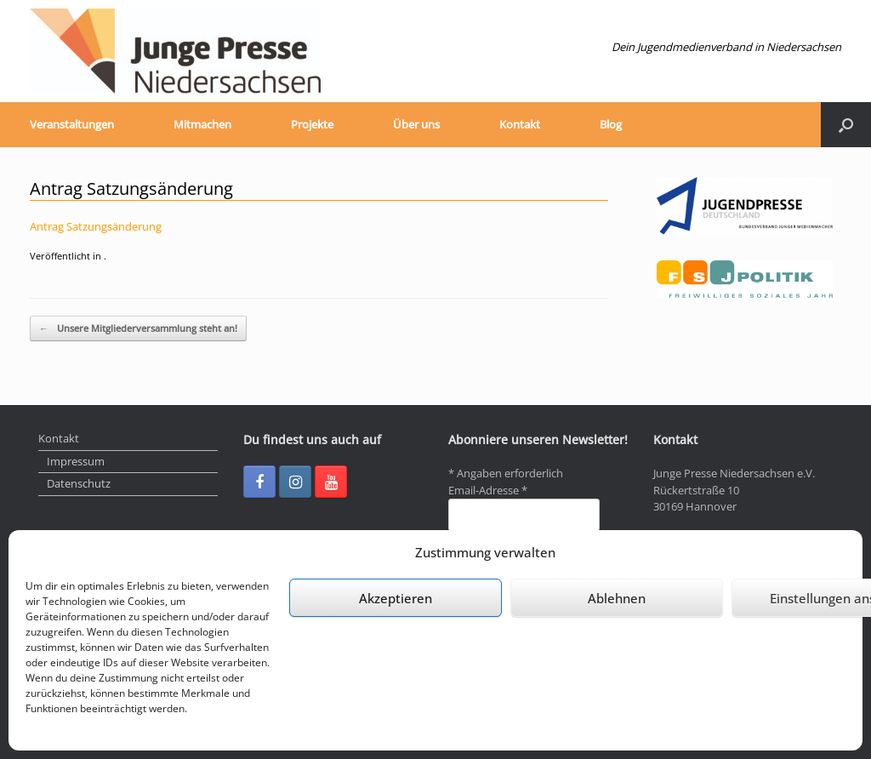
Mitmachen (202, 124)
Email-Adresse (487, 490)
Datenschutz (79, 483)
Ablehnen (617, 598)
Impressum (76, 461)
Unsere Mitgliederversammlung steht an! (138, 329)
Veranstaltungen (72, 124)
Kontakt (519, 124)
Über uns (416, 124)
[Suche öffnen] (846, 124)
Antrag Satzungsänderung (96, 226)
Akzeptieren (395, 598)
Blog (611, 124)
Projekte (312, 124)
